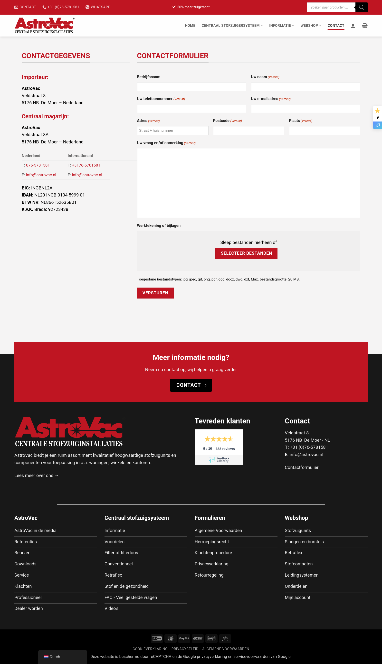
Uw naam (265, 77)
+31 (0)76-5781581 (309, 447)
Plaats (300, 121)
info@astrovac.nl (41, 175)
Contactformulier (302, 467)
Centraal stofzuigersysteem (232, 25)
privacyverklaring (212, 657)
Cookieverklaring (150, 649)
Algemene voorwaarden (225, 649)
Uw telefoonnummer (161, 99)
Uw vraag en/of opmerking (166, 143)
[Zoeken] (361, 7)
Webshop (311, 25)
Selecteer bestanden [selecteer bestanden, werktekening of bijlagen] (246, 253)
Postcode (227, 121)
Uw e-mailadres (271, 99)
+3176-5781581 (86, 165)
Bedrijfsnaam (148, 77)
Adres (148, 121)
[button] (365, 25)
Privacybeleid (185, 649)
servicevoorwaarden (251, 657)
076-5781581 (38, 165)
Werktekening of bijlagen (159, 225)
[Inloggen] (353, 25)
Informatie (281, 25)
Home (190, 25)
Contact (336, 25)
